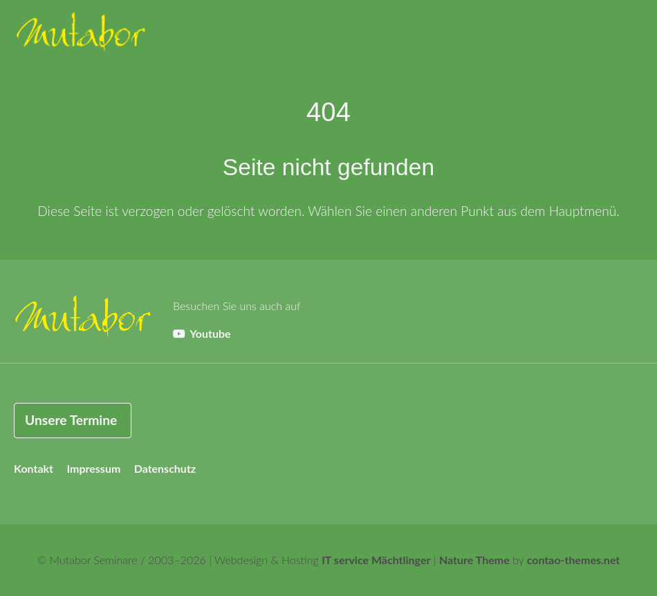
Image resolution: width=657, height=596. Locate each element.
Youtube (202, 333)
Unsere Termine (71, 420)
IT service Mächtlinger (376, 559)
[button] (629, 34)
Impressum (93, 468)
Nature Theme (474, 559)
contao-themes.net (573, 559)
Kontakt (33, 468)
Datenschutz (165, 468)
